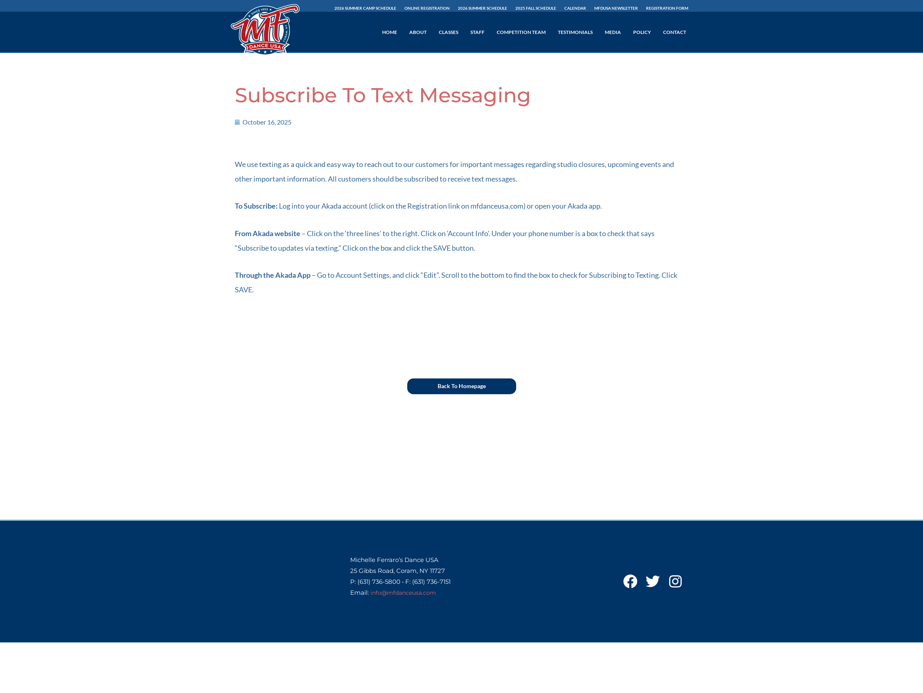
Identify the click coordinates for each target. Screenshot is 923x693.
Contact (674, 32)
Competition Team (521, 32)
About (418, 32)
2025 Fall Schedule (535, 8)
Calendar (575, 8)
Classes (448, 32)
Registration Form (667, 8)
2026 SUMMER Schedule (482, 8)
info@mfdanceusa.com (405, 593)
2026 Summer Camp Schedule (365, 8)
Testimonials (575, 32)
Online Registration (427, 8)
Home (389, 32)
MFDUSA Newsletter (616, 8)
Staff (477, 32)
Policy (642, 32)
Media (613, 32)
